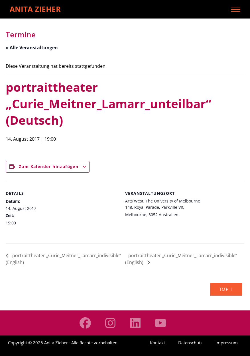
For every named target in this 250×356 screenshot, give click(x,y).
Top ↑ (226, 289)
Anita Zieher (35, 9)
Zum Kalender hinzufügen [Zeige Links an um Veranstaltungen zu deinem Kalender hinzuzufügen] (48, 166)
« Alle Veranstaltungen (32, 47)
